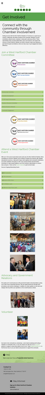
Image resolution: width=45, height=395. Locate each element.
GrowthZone (37, 393)
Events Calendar (20, 165)
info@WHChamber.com (9, 374)
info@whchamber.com (35, 346)
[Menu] (2, 3)
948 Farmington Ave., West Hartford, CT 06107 (14, 371)
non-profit (37, 344)
